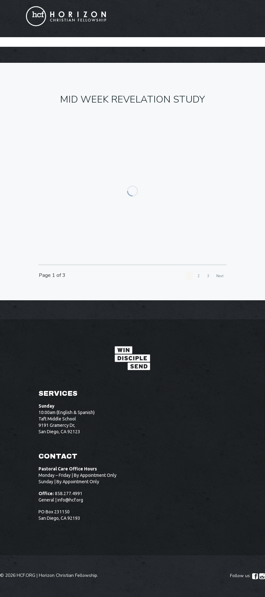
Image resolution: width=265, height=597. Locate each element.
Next (220, 276)
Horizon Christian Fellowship (68, 575)
